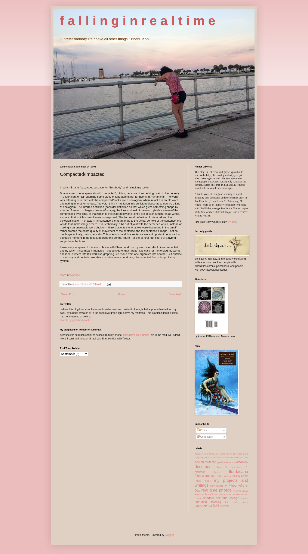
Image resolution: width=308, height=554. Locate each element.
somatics (201, 502)
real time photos (216, 490)
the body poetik (236, 502)
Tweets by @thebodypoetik (75, 320)
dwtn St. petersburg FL (232, 467)
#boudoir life (200, 454)
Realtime (237, 491)
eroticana (200, 472)
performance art (218, 485)
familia (217, 472)
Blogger (169, 534)
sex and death (221, 494)
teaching (216, 502)
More (63, 275)
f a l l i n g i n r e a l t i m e (137, 20)
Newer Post (67, 294)
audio (232, 462)
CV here (231, 221)
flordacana (238, 471)
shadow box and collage (221, 498)
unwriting (224, 505)
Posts (202, 430)
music (207, 481)
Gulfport (227, 476)
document (204, 466)
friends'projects (205, 475)
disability (242, 462)
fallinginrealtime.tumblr (136, 334)
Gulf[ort (219, 476)
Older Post (175, 294)
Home (121, 294)
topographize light (207, 505)
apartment (222, 462)
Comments (205, 436)
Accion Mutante (205, 462)
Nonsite (75, 275)
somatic (244, 498)
